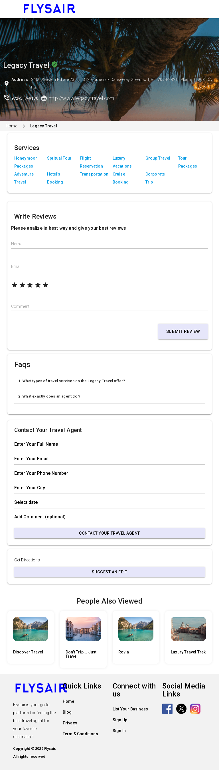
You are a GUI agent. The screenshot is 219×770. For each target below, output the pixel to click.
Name (16, 244)
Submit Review (183, 331)
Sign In (119, 730)
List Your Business (130, 709)
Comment (20, 306)
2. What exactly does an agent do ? (49, 396)
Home (11, 126)
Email (16, 266)
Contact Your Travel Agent (109, 533)
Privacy (70, 723)
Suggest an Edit (109, 572)
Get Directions (27, 560)
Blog (67, 712)
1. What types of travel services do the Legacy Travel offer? (71, 381)
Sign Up (120, 720)
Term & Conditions (80, 734)
